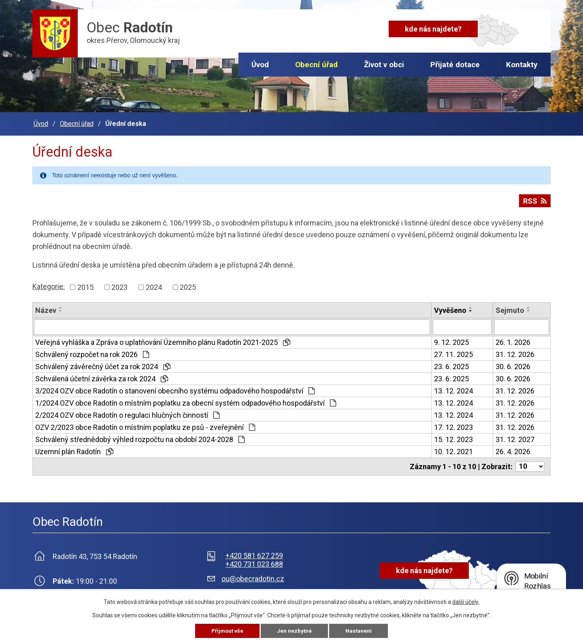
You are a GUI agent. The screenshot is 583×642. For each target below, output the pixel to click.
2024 (154, 285)
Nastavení (359, 630)
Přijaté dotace (455, 64)
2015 (85, 285)
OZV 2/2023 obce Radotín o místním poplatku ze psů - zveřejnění (145, 425)
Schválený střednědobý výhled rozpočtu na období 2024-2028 (140, 437)
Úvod (260, 64)
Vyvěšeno (450, 308)
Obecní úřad (316, 64)
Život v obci (384, 64)
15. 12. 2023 (453, 437)
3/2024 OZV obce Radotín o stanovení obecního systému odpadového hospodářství (175, 388)
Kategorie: (48, 284)
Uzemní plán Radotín (74, 449)
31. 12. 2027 (515, 437)
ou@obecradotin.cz (252, 576)
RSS (534, 201)
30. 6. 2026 (513, 364)
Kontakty (522, 64)
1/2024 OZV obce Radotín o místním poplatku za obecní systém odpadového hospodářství (185, 400)
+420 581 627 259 (254, 553)
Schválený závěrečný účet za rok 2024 (102, 364)
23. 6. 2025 (451, 364)
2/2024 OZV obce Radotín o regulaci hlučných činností (127, 412)
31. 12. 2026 (515, 352)
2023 (119, 285)
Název (45, 308)
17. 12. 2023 (453, 425)
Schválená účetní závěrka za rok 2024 (101, 376)
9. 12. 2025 (451, 340)
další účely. (465, 601)
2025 (188, 285)
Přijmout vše (227, 630)
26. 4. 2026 (513, 449)
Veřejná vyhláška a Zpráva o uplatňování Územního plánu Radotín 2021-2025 (162, 340)
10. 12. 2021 (453, 449)
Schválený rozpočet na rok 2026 (92, 352)
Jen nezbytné (295, 630)
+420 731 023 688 (254, 561)
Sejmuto (510, 308)
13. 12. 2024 (453, 388)
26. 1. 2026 (513, 340)
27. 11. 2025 (453, 352)
